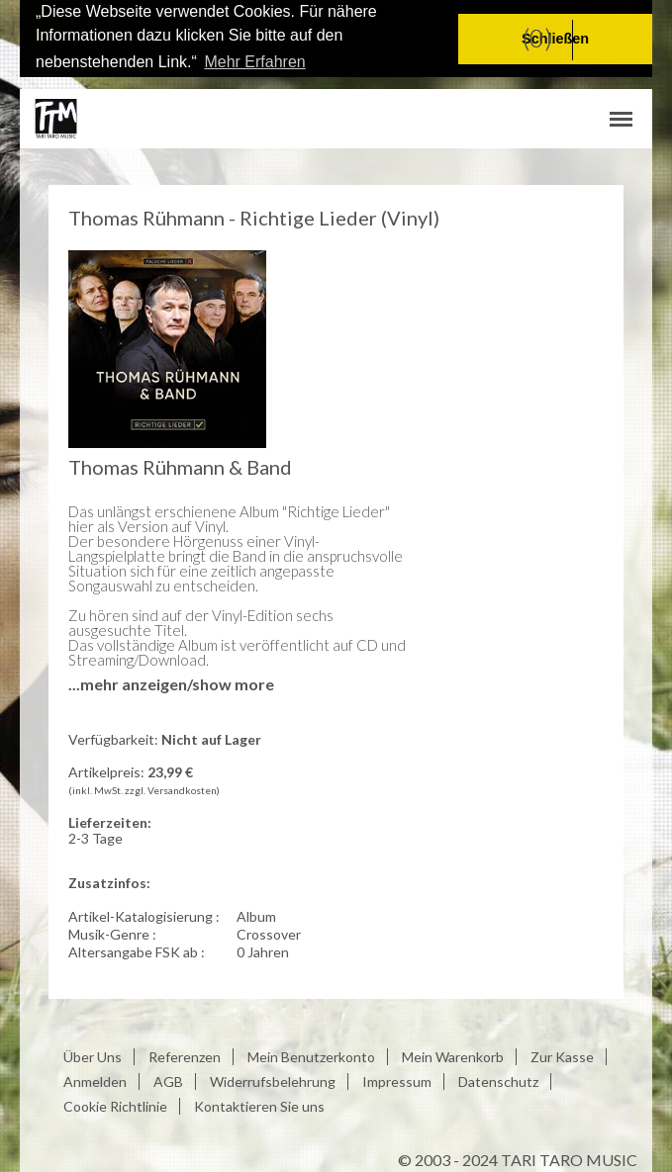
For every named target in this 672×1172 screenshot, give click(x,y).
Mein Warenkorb (453, 1055)
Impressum (397, 1080)
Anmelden (95, 1080)
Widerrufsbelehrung (273, 1080)
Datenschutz (498, 1080)
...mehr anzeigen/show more (171, 683)
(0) (537, 37)
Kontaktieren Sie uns (259, 1105)
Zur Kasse (562, 1055)
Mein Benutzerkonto (311, 1055)
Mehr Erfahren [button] (254, 61)
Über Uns (92, 1055)
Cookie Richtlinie (115, 1105)
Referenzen (184, 1055)
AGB (168, 1080)
